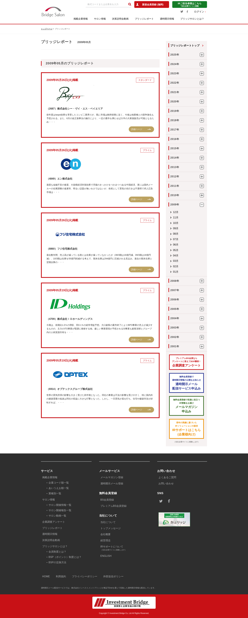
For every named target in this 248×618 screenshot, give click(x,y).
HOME (46, 576)
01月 (175, 271)
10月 (175, 223)
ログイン (199, 11)
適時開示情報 (167, 18)
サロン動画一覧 (57, 515)
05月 (175, 250)
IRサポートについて (125, 548)
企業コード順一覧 (59, 482)
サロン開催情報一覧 (60, 505)
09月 (175, 228)
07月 (175, 239)
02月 (175, 266)
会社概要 (105, 534)
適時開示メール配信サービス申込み (186, 382)
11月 (175, 217)
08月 (175, 233)
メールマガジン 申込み (186, 405)
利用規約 (61, 576)
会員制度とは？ (57, 551)
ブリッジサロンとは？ (192, 18)
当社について (108, 522)
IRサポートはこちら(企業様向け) (186, 428)
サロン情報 (100, 18)
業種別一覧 (55, 493)
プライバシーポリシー (84, 576)
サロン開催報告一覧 (60, 510)
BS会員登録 (107, 499)
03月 (175, 261)
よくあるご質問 (167, 477)
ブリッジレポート (144, 18)
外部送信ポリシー (113, 576)
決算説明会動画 (120, 18)
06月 (175, 244)
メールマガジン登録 (111, 477)
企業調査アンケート (186, 362)
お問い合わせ (166, 483)
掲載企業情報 (81, 18)
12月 (175, 212)
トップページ (46, 29)
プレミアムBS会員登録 (113, 506)
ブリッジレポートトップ (185, 45)
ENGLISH (106, 556)
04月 (175, 255)
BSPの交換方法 (57, 562)
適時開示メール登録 (111, 483)
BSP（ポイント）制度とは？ (65, 557)
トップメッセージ (110, 528)
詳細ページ (136, 129)
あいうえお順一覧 (59, 488)
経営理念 (105, 540)
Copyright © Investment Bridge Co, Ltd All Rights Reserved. (124, 613)
